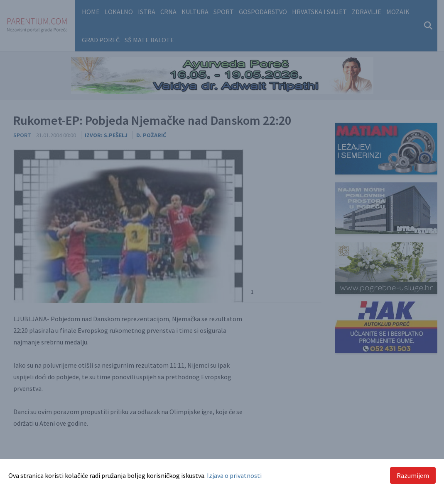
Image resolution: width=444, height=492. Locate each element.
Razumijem (413, 475)
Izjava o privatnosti (234, 475)
